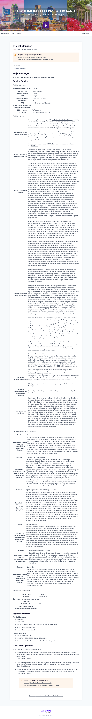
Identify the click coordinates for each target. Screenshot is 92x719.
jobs (13, 34)
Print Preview (35, 77)
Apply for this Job (47, 77)
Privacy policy (41, 715)
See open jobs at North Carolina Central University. (32, 57)
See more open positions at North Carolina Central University (46, 696)
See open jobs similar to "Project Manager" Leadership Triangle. (35, 59)
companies (5, 34)
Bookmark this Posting (21, 77)
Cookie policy (49, 715)
